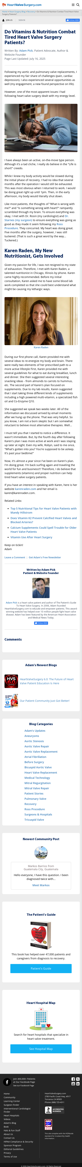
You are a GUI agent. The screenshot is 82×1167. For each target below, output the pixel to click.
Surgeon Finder (11, 1104)
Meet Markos (41, 885)
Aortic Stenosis (34, 741)
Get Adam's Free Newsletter (45, 557)
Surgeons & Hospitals (38, 814)
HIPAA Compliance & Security (18, 1141)
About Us (8, 1134)
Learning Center (12, 1101)
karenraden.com (25, 489)
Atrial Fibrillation (35, 757)
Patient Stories (33, 793)
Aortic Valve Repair (36, 746)
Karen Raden (41, 347)
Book (6, 1126)
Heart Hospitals (11, 1115)
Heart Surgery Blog (17, 11)
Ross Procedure (34, 809)
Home (4, 11)
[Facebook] (7, 1082)
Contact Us (9, 1137)
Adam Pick (26, 50)
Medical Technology (37, 778)
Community (9, 1097)
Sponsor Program (12, 1145)
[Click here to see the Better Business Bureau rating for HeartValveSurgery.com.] (62, 1110)
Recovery (31, 11)
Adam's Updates (34, 730)
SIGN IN (22, 20)
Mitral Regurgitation (37, 783)
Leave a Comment (15, 557)
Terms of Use (10, 1156)
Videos (7, 1119)
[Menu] (73, 5)
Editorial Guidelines (14, 1149)
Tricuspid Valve (34, 819)
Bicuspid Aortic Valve (38, 767)
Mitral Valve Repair (36, 788)
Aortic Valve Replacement (41, 751)
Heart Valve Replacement (40, 772)
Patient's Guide (41, 968)
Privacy (7, 1152)
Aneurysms (31, 736)
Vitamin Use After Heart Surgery (31, 537)
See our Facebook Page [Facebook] (23, 1085)
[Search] (78, 5)
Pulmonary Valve (35, 798)
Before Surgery (34, 762)
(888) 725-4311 (58, 1102)
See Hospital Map (41, 1049)
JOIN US (7, 20)
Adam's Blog (10, 1123)
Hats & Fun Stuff (12, 1130)
